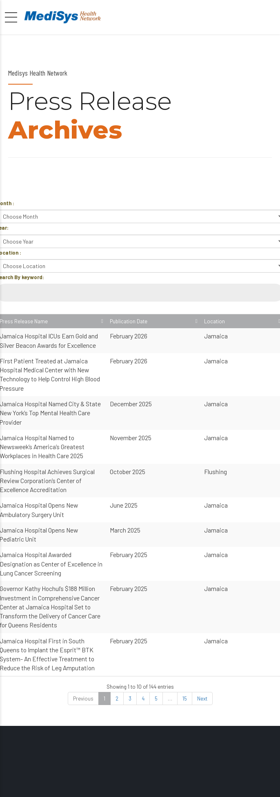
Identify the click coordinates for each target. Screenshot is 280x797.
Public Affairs (107, 784)
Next (202, 587)
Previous (83, 587)
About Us (178, 784)
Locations (145, 784)
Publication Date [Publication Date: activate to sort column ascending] (219, 325)
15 (184, 587)
